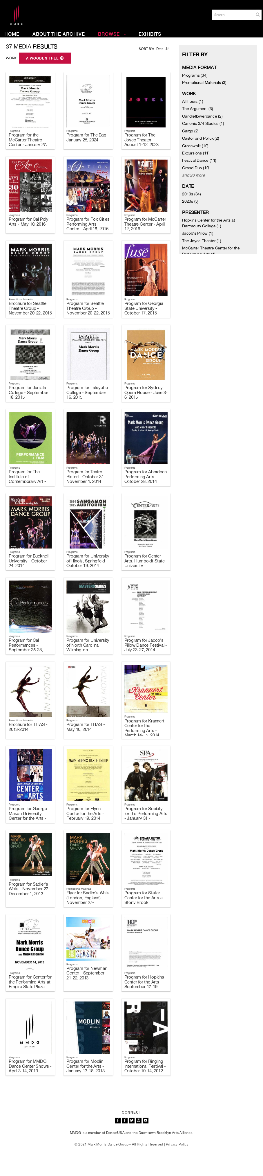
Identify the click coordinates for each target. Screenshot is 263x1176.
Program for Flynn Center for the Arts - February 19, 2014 (85, 813)
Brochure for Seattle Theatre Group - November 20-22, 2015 (30, 308)
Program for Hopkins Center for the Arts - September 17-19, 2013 (144, 984)
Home (11, 34)
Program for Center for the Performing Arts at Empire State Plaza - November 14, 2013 (30, 984)
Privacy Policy (177, 1144)
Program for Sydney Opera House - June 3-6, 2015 (146, 392)
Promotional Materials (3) (204, 82)
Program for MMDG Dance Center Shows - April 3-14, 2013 (30, 1066)
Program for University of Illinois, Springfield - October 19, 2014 (87, 560)
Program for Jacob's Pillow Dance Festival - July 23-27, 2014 (145, 645)
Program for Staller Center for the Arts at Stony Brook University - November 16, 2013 (145, 902)
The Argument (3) (197, 108)
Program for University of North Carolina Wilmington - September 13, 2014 (87, 647)
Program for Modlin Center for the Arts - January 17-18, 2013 (85, 1066)
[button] (258, 14)
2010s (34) (191, 194)
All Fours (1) (192, 101)
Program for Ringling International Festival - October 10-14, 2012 (145, 1066)
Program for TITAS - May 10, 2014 (85, 727)
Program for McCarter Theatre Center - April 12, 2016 (145, 224)
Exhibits (150, 34)
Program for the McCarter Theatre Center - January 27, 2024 (28, 142)
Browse (112, 34)
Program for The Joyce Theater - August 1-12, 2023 (141, 139)
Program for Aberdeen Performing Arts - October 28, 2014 (145, 476)
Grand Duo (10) (196, 168)
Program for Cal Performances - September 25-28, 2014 (26, 647)
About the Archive (58, 34)
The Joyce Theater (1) (201, 240)
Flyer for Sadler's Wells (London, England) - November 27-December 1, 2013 (87, 900)
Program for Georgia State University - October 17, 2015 (143, 308)
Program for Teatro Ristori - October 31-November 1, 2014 (85, 476)
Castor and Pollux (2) (200, 138)
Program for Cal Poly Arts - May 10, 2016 (28, 221)
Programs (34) (194, 75)
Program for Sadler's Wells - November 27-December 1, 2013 (29, 889)
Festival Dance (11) (199, 160)
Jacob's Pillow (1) (197, 233)
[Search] (232, 15)
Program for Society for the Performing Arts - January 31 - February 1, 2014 (145, 816)
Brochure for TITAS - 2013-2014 (28, 727)
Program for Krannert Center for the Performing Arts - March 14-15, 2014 (144, 728)
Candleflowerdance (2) (202, 116)
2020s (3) (190, 201)
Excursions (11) (196, 153)
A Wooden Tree (45, 58)
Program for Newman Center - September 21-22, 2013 (86, 973)
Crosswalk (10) (195, 145)
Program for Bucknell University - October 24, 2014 (28, 560)
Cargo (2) (190, 131)
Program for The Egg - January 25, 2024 (87, 137)
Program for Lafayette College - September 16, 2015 (87, 392)
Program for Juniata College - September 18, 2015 (28, 392)
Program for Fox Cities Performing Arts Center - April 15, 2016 (88, 224)
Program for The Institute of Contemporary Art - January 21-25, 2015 (28, 479)
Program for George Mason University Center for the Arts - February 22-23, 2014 (29, 816)
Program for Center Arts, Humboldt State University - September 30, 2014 (144, 563)
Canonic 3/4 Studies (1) (203, 123)
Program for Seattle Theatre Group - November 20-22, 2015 (88, 308)
